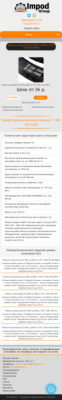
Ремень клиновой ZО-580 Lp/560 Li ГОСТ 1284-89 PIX (31, 310)
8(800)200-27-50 (35, 364)
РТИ (5, 379)
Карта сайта (9, 391)
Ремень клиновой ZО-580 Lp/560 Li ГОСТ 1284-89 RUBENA (31, 327)
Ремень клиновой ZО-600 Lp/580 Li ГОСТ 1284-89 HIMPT (31, 277)
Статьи (6, 382)
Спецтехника (9, 376)
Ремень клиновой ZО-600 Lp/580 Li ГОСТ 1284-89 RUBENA (31, 260)
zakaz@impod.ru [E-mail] (32, 23)
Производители (11, 370)
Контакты (8, 387)
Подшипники (10, 373)
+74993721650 (20, 364)
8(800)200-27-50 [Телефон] (31, 20)
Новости (7, 385)
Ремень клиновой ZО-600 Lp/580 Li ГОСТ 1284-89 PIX (31, 294)
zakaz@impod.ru (18, 367)
